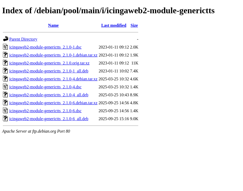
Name (53, 25)
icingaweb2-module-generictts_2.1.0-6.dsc (45, 110)
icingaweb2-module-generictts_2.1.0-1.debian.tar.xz (53, 55)
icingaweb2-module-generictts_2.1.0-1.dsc (45, 47)
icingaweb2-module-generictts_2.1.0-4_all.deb (48, 95)
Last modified (113, 25)
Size (134, 25)
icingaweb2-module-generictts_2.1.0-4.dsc (45, 87)
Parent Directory (23, 39)
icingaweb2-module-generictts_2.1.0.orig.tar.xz (49, 63)
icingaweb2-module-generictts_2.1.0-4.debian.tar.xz (53, 79)
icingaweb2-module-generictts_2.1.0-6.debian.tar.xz (53, 103)
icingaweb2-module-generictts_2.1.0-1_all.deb (48, 71)
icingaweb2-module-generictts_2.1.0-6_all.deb (48, 118)
